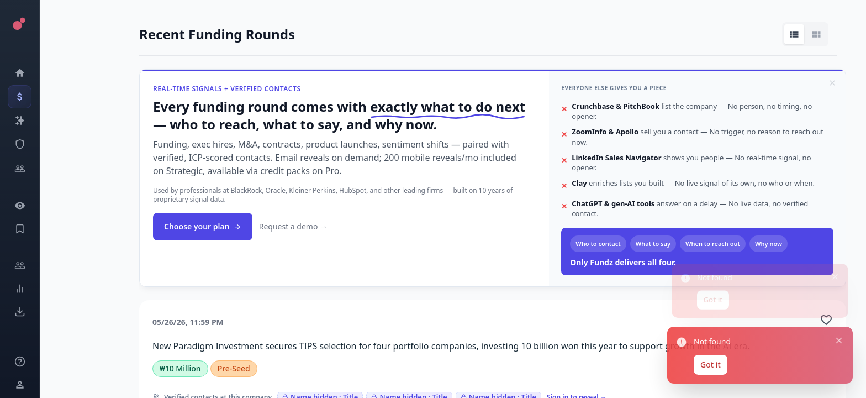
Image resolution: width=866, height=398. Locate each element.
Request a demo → (293, 226)
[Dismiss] (832, 83)
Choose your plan (202, 226)
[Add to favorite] (826, 320)
